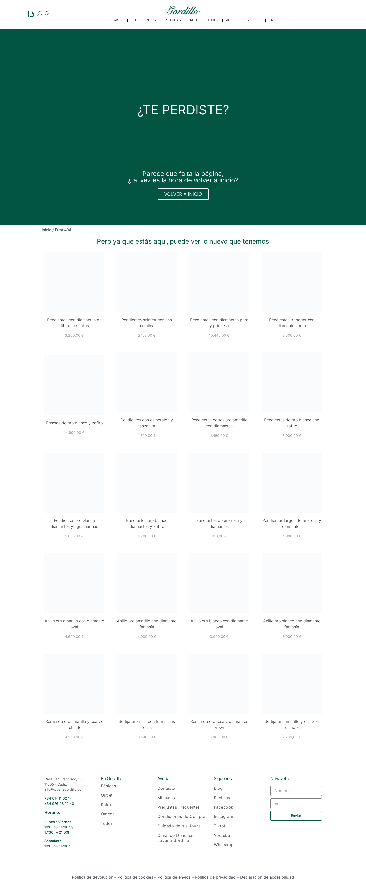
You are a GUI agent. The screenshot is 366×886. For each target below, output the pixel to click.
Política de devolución (92, 877)
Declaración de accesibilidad (267, 877)
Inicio (46, 230)
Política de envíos (174, 877)
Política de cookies (135, 877)
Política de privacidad (215, 877)
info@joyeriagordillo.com (64, 789)
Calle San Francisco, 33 (63, 779)
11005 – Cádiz (55, 784)
